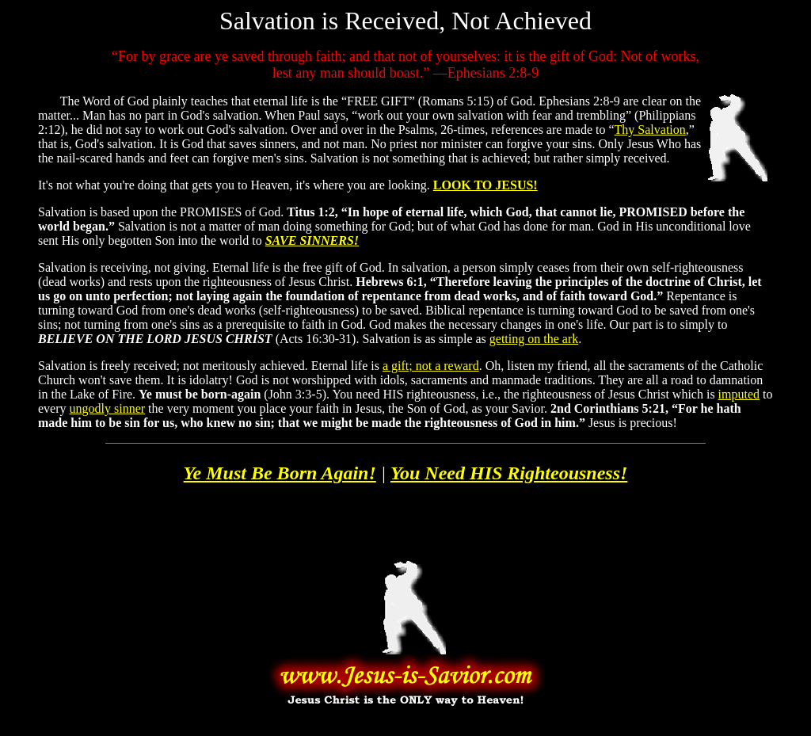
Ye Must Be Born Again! (280, 473)
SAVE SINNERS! (312, 240)
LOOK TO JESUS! (485, 185)
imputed (739, 394)
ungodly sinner (108, 408)
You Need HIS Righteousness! (508, 473)
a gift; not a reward (431, 365)
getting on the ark (533, 338)
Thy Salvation (650, 129)
